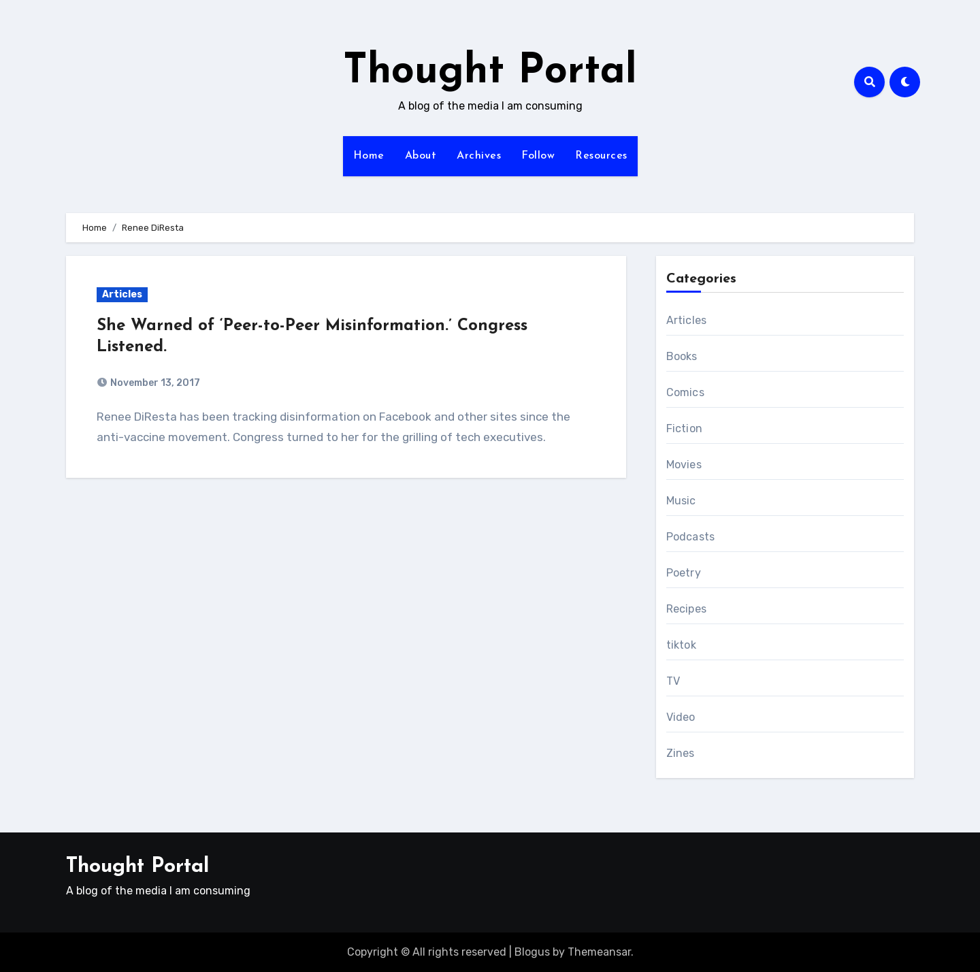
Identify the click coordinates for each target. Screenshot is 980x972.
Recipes (686, 608)
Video (681, 717)
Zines (680, 753)
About (421, 155)
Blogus (532, 951)
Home (369, 155)
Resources (601, 155)
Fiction (684, 428)
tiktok (681, 644)
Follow (538, 155)
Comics (685, 392)
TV (673, 681)
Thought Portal (490, 72)
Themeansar (599, 951)
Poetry (683, 572)
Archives (479, 155)
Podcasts (690, 536)
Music (681, 500)
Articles (122, 294)
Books (682, 356)
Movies (684, 464)
